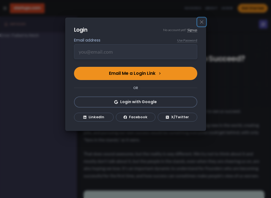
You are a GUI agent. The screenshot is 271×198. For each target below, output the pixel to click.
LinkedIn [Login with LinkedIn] (94, 117)
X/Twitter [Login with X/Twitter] (177, 117)
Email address (87, 40)
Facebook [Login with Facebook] (136, 117)
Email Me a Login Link (135, 73)
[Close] (201, 22)
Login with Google (135, 102)
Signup (192, 30)
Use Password (187, 40)
